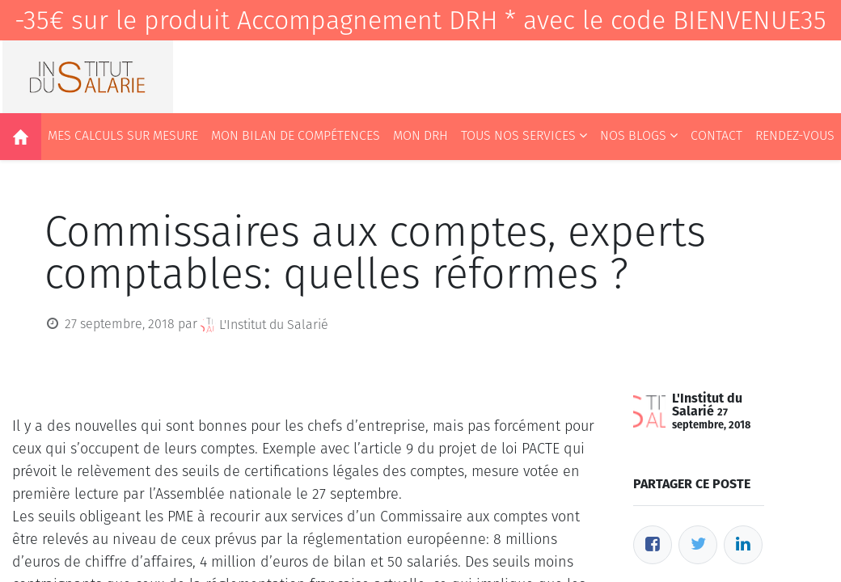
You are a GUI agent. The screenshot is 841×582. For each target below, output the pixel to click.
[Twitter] (697, 544)
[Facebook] (652, 544)
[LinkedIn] (743, 544)
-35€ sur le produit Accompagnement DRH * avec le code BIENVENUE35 (420, 20)
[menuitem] (20, 137)
